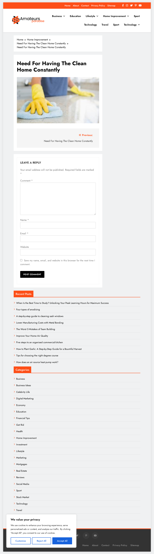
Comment (26, 180)
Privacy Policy (98, 5)
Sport (137, 16)
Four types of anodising (28, 309)
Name (24, 220)
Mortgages (21, 464)
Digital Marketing (25, 398)
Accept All (62, 540)
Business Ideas (23, 385)
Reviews (20, 477)
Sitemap (111, 5)
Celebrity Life (23, 392)
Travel (105, 24)
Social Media (22, 484)
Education (75, 16)
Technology (90, 24)
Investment (21, 444)
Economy (20, 405)
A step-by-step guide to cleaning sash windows (39, 316)
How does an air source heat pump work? (37, 362)
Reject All (41, 540)
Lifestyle (90, 16)
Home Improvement (114, 16)
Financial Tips (23, 418)
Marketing (21, 457)
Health (19, 431)
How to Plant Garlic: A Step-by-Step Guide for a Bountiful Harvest (49, 349)
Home (67, 5)
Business (57, 16)
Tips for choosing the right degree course (37, 355)
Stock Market (22, 497)
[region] (41, 531)
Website (24, 247)
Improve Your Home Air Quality (32, 336)
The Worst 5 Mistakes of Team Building (35, 329)
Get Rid (20, 425)
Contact (85, 5)
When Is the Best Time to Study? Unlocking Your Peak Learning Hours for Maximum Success (62, 303)
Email (24, 233)
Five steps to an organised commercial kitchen (39, 342)
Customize (20, 540)
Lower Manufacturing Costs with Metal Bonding (39, 322)
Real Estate (21, 471)
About (76, 5)
